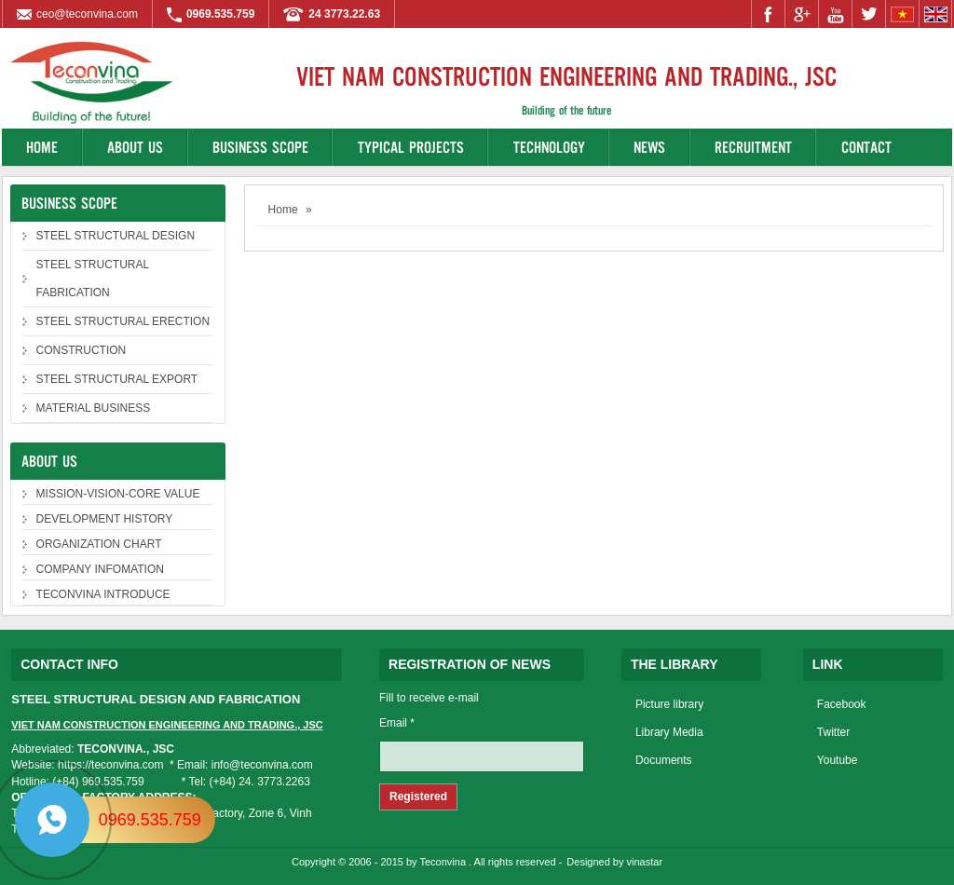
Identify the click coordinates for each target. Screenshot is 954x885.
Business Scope (260, 146)
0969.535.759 (150, 819)
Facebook (841, 704)
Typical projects (411, 146)
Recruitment (753, 146)
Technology (549, 146)
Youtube (837, 760)
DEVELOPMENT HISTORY (104, 518)
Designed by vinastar (614, 861)
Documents (663, 760)
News (649, 146)
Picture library (669, 704)
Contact (866, 146)
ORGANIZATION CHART (99, 544)
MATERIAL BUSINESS (93, 408)
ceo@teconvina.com (87, 13)
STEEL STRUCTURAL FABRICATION (93, 278)
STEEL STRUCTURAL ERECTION (123, 321)
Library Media (669, 732)
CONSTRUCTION (81, 350)
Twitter (833, 732)
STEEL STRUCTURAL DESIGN (115, 235)
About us (135, 146)
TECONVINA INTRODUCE (103, 594)
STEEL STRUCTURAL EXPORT (117, 379)
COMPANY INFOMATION (100, 569)
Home (42, 146)
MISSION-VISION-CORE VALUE (118, 493)
